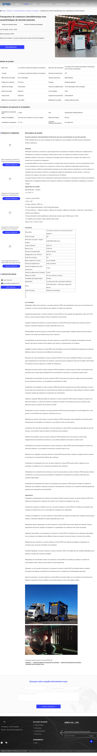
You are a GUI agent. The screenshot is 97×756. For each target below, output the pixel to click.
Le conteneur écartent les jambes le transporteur (26, 10)
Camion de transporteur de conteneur (71, 662)
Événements (73, 4)
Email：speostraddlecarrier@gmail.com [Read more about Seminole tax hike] (12, 729)
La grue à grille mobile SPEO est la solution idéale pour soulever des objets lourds (11, 262)
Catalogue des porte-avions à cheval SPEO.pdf (38, 660)
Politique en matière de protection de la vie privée (14, 751)
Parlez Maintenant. (12, 47)
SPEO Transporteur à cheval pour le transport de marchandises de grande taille (10, 161)
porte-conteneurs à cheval (36, 151)
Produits (26, 4)
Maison (17, 4)
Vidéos (34, 4)
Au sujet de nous (46, 4)
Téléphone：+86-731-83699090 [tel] (10, 726)
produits (9, 10)
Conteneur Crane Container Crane (35, 664)
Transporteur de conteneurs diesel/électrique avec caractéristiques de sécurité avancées (10, 195)
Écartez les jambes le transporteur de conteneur (46, 662)
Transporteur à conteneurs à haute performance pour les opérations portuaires (10, 228)
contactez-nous (60, 4)
